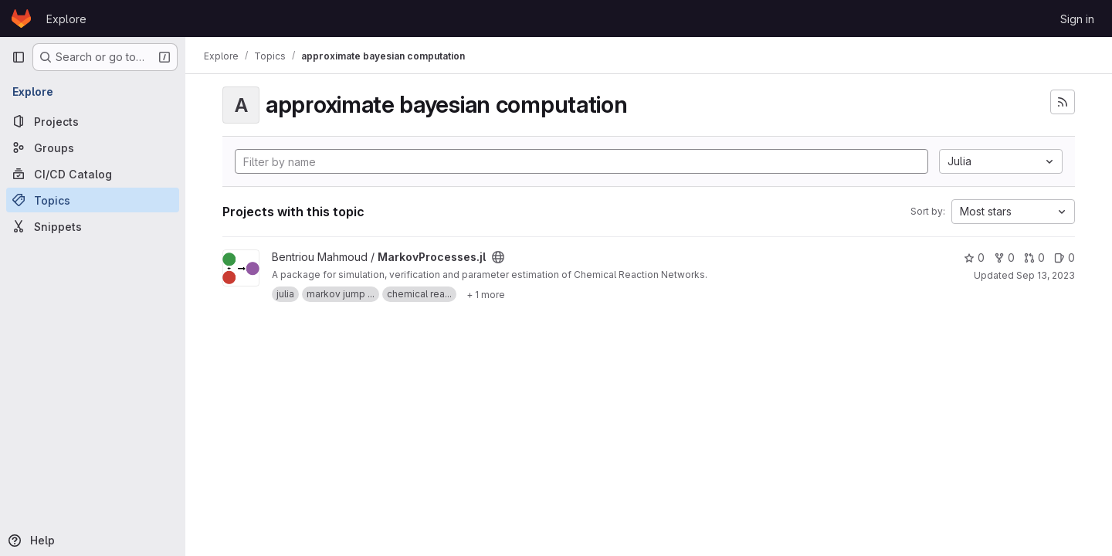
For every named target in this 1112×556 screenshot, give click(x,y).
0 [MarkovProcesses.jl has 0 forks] (1004, 257)
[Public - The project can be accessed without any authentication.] (498, 257)
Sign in (1077, 18)
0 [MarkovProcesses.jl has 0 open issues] (1064, 257)
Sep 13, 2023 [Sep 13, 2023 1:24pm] (1045, 275)
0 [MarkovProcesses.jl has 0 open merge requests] (1034, 257)
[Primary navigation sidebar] (18, 57)
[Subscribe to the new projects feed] (1062, 102)
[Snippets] (92, 226)
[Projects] (92, 121)
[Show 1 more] (485, 294)
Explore (66, 18)
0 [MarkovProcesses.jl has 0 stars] (974, 257)
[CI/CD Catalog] (92, 173)
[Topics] (92, 200)
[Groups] (92, 147)
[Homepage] (21, 18)
